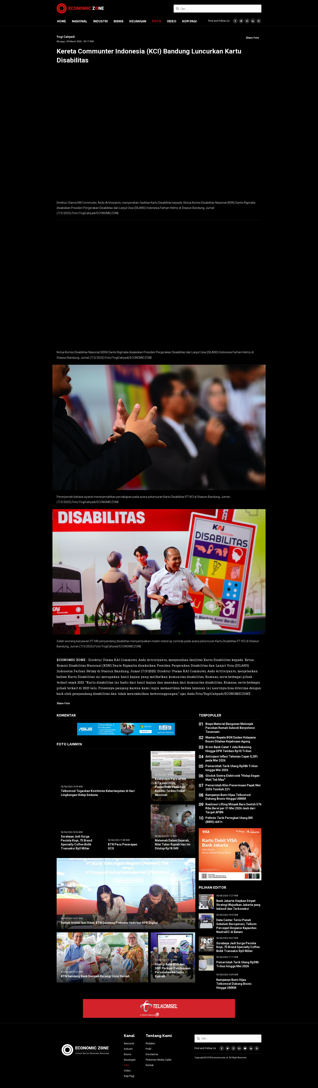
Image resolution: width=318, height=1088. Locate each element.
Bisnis (118, 21)
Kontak (150, 1065)
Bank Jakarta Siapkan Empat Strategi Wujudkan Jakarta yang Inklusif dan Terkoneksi (238, 904)
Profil (148, 1048)
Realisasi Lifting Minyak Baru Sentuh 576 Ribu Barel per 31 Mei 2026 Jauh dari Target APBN (233, 808)
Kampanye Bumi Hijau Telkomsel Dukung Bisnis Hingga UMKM (234, 983)
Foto (156, 21)
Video (171, 21)
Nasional (79, 21)
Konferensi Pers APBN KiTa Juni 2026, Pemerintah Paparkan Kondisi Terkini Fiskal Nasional (170, 787)
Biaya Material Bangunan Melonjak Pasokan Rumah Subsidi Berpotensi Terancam (230, 727)
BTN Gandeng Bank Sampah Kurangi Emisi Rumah (95, 976)
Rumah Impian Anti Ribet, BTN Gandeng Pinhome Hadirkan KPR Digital (109, 922)
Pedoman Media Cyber (159, 1059)
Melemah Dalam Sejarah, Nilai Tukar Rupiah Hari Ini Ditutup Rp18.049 (172, 844)
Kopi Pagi (189, 21)
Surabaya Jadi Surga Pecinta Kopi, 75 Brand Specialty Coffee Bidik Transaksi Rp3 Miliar (238, 947)
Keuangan (137, 21)
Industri (100, 21)
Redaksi (150, 1043)
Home (61, 21)
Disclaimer (152, 1054)
